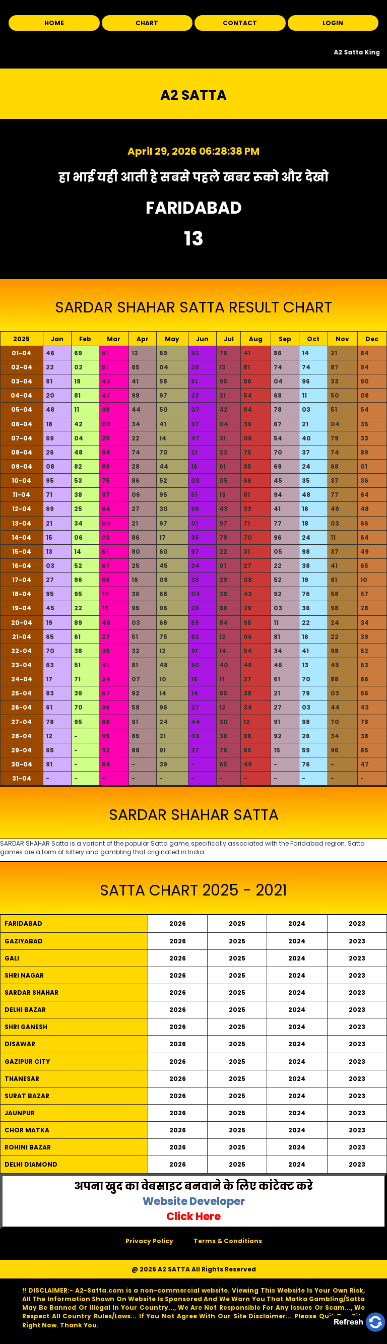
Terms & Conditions (228, 1241)
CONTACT (240, 23)
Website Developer (194, 1201)
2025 (237, 923)
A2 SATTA (193, 95)
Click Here (193, 1216)
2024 (296, 923)
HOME (54, 23)
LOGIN (332, 23)
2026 (177, 923)
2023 (357, 923)
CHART (147, 23)
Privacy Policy (149, 1241)
